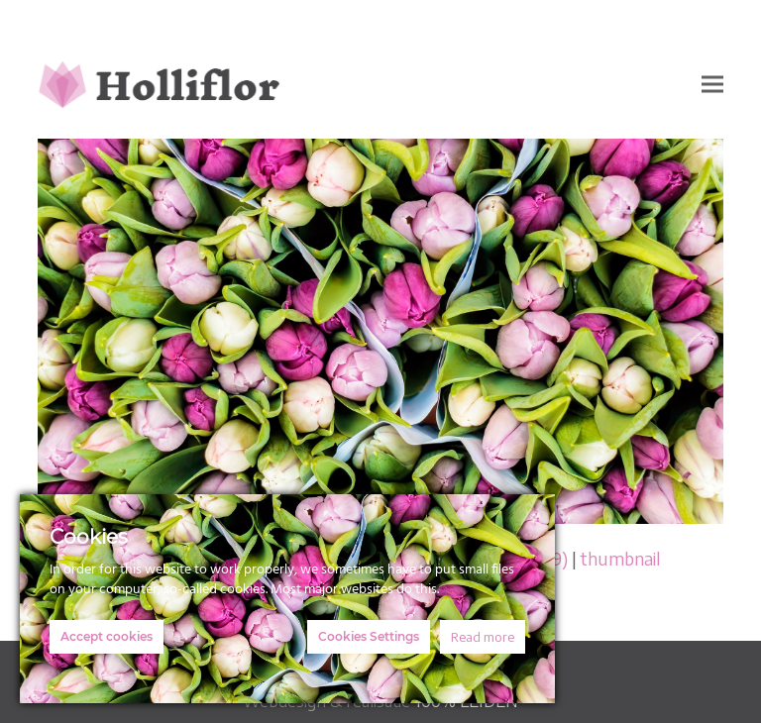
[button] (712, 83)
